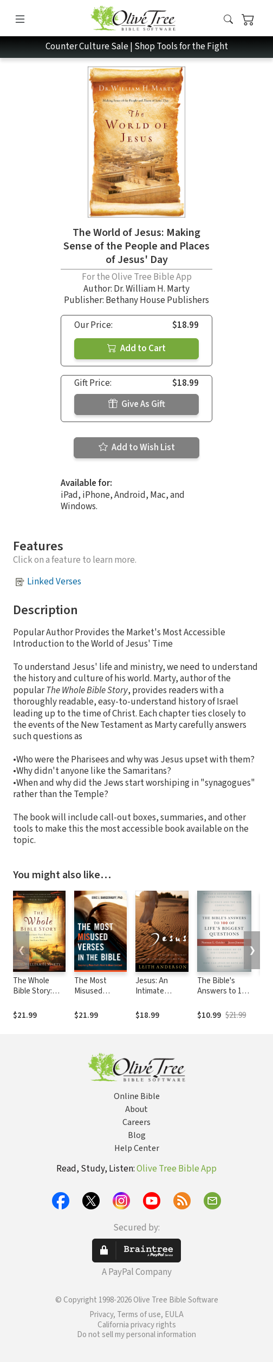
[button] (228, 20)
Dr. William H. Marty (152, 288)
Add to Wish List (137, 447)
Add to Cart (136, 348)
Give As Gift (136, 404)
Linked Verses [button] (54, 581)
